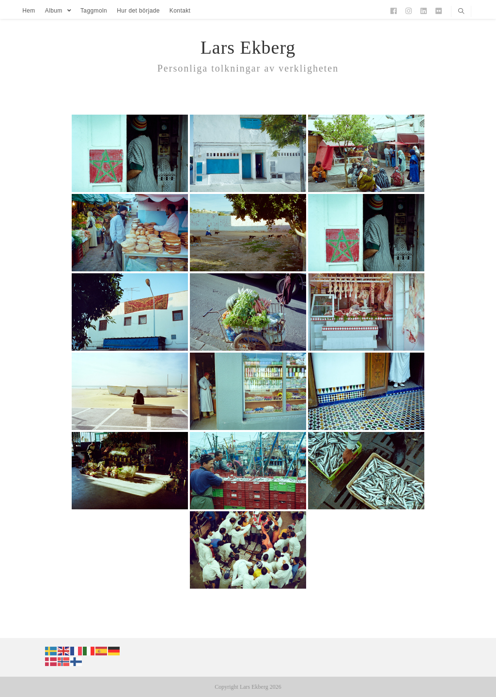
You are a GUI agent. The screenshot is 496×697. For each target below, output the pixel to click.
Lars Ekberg (247, 47)
